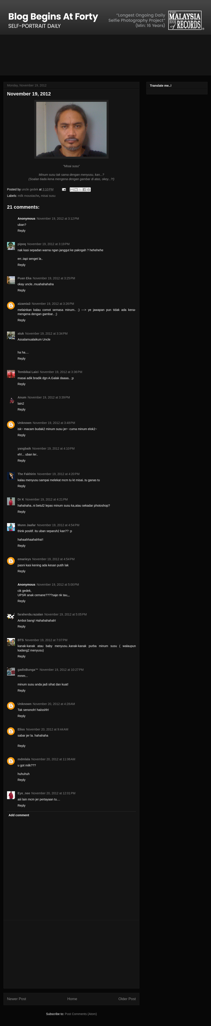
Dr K (21, 499)
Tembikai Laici (28, 372)
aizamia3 (24, 303)
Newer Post (16, 999)
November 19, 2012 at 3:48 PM (54, 423)
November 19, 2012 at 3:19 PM (48, 244)
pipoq (22, 244)
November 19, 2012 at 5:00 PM (58, 584)
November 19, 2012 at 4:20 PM (58, 474)
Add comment (19, 815)
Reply (21, 230)
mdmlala (24, 759)
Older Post (127, 999)
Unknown (24, 423)
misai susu (48, 195)
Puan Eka (24, 278)
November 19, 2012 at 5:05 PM (65, 614)
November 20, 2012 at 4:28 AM (54, 704)
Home (72, 999)
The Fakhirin (27, 474)
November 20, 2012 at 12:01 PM (53, 793)
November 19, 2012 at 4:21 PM (46, 499)
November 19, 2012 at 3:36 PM (61, 372)
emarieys (24, 559)
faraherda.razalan (30, 614)
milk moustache (28, 195)
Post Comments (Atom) (81, 1014)
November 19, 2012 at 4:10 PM (53, 448)
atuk (21, 333)
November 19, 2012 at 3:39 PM (49, 397)
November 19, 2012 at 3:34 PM (46, 333)
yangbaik (24, 448)
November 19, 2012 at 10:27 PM (62, 669)
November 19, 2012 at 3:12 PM (58, 218)
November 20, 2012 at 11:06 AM (53, 759)
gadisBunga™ (28, 669)
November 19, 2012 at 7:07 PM (46, 640)
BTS (21, 640)
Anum (22, 397)
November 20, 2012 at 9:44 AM (47, 729)
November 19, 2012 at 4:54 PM (58, 525)
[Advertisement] (71, 954)
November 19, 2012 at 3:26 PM (53, 303)
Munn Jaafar (27, 525)
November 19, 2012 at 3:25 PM (54, 278)
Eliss (21, 729)
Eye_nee (24, 793)
